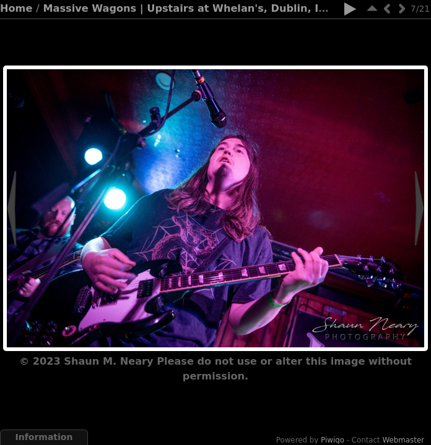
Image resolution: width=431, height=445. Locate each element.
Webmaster (404, 440)
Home (16, 8)
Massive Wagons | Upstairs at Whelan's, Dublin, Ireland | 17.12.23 (229, 8)
